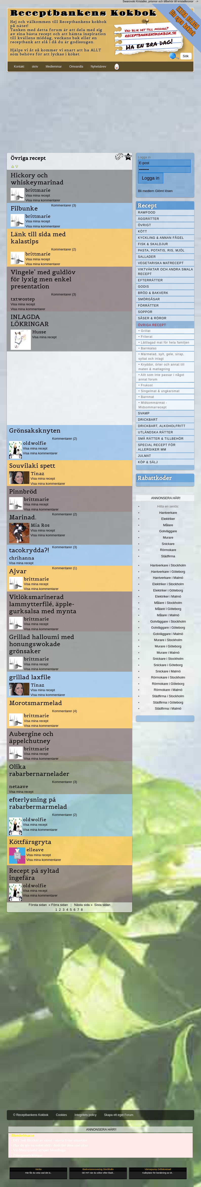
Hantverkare (168, 513)
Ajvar (18, 571)
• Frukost (145, 385)
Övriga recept (152, 325)
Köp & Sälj (148, 462)
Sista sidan (102, 905)
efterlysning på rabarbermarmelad (38, 803)
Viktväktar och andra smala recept (165, 272)
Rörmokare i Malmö (168, 690)
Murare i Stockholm (168, 640)
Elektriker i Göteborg (168, 590)
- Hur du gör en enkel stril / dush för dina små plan (48, 1145)
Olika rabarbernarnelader (39, 770)
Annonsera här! (165, 498)
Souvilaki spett (32, 465)
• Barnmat (146, 397)
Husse (39, 332)
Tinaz (37, 473)
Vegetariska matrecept (161, 263)
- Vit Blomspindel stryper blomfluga (37, 1150)
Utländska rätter (155, 432)
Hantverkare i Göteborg (168, 572)
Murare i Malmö (168, 652)
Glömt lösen (164, 191)
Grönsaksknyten (35, 430)
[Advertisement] (100, 111)
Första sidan (38, 905)
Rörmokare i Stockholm (168, 677)
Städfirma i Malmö (168, 708)
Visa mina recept (38, 195)
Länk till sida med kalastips (38, 238)
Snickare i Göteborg (168, 665)
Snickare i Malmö (167, 671)
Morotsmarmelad (35, 703)
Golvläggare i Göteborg (168, 627)
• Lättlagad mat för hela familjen (163, 342)
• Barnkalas (147, 348)
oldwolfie (34, 443)
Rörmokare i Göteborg (168, 684)
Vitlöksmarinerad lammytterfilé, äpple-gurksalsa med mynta (42, 604)
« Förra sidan (58, 905)
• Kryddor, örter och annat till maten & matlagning (161, 367)
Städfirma (168, 556)
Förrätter (148, 305)
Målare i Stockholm (168, 603)
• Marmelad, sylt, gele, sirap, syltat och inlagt (161, 356)
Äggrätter (148, 219)
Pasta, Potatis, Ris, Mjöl (161, 250)
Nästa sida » (83, 905)
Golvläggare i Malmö (168, 634)
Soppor (145, 312)
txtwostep (23, 299)
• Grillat (144, 331)
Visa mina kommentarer (43, 200)
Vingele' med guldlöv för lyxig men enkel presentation (43, 279)
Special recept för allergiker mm (157, 447)
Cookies (61, 1115)
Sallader (147, 257)
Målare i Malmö (168, 615)
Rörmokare (168, 550)
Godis (143, 286)
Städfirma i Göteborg (168, 702)
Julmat (144, 456)
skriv (35, 66)
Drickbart (148, 419)
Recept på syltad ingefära (34, 874)
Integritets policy (85, 1115)
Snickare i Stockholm (168, 659)
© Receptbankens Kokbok (30, 1115)
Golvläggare (168, 531)
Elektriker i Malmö (168, 596)
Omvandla (76, 66)
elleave (35, 850)
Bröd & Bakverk (153, 293)
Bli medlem (146, 191)
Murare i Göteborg (168, 646)
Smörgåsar (149, 299)
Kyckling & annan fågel (161, 238)
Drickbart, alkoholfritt (161, 426)
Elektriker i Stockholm (168, 584)
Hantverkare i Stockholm (168, 565)
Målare (168, 525)
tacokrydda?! (29, 550)
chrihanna (21, 558)
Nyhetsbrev (98, 66)
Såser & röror (152, 318)
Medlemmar (54, 66)
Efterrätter (150, 280)
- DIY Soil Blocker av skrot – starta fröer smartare (47, 1140)
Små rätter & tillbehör (161, 438)
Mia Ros (40, 525)
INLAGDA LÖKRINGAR (30, 320)
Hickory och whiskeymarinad (37, 179)
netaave (18, 786)
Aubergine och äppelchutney (31, 737)
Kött (142, 231)
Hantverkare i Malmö (168, 578)
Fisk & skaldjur (153, 244)
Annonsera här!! (101, 1129)
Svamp (144, 413)
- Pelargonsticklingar (25, 1155)
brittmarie (38, 190)
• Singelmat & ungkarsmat (158, 391)
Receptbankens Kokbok (83, 13)
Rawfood (146, 212)
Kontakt (19, 66)
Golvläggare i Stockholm (168, 621)
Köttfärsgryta (30, 841)
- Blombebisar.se (21, 1135)
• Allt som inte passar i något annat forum (161, 377)
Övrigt (144, 225)
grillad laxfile (30, 677)
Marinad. (22, 517)
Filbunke (24, 208)
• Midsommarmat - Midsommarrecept (152, 405)
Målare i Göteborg (168, 609)
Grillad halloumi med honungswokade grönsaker (41, 644)
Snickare (168, 544)
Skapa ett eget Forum (118, 1115)
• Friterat (145, 336)
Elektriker (168, 519)
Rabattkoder (154, 477)
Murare (168, 537)
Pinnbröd (23, 491)
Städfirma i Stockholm (168, 696)
